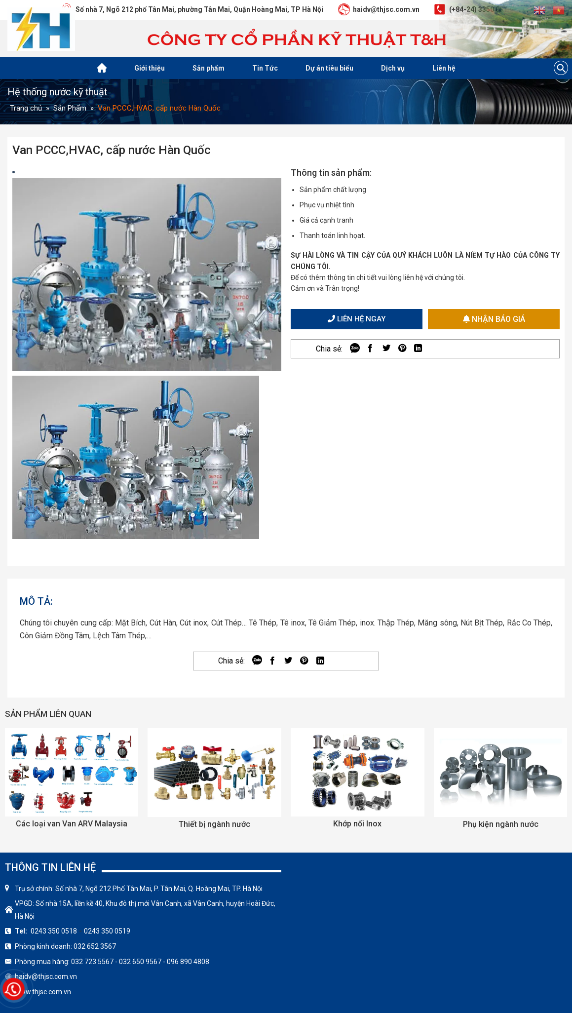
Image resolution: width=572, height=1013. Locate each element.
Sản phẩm (208, 68)
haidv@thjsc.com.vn (46, 976)
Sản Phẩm (69, 108)
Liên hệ (444, 68)
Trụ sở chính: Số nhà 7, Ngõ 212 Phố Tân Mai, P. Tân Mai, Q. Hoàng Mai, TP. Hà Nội (139, 889)
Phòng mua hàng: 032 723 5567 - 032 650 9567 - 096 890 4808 (112, 962)
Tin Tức (265, 68)
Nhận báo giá (494, 319)
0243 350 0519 (107, 931)
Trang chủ (26, 108)
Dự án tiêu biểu (329, 68)
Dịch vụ (393, 68)
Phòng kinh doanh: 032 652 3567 (65, 946)
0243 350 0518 (54, 931)
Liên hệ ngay (356, 318)
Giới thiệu (149, 68)
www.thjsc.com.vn (43, 992)
